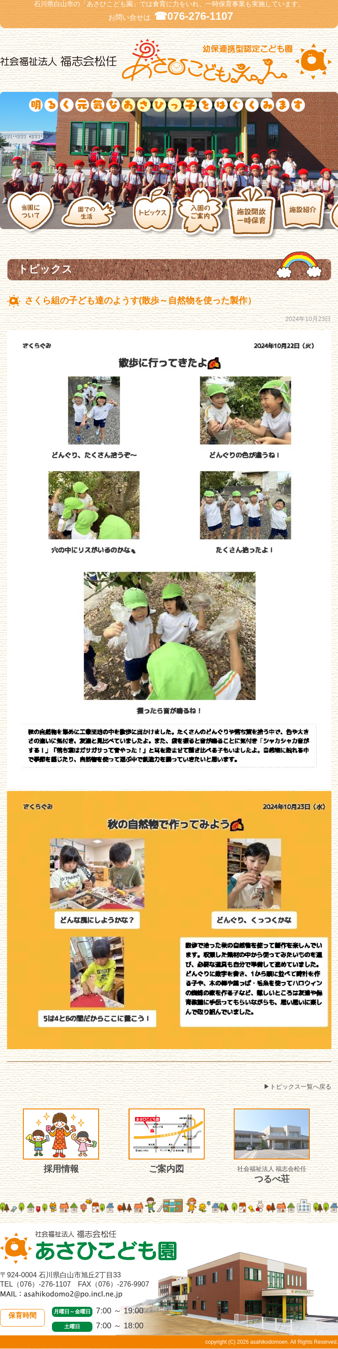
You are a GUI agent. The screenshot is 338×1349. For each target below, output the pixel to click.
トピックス (154, 212)
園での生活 (97, 213)
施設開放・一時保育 (252, 213)
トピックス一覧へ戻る (300, 1086)
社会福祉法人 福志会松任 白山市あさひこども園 (169, 62)
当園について (34, 213)
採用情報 (61, 1141)
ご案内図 (167, 1141)
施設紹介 (304, 213)
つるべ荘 (272, 1146)
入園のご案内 (201, 212)
